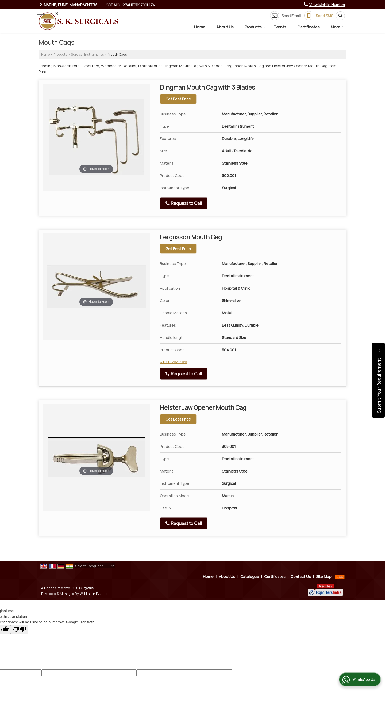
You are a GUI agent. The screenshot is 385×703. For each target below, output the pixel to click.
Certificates (308, 27)
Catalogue (249, 576)
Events (280, 27)
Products (255, 27)
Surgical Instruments (87, 54)
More (337, 27)
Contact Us (301, 576)
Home (199, 27)
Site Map (324, 576)
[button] (327, 4)
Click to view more (173, 362)
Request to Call (183, 203)
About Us (225, 27)
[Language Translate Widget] (94, 566)
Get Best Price (178, 98)
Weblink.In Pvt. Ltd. (94, 593)
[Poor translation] (19, 629)
